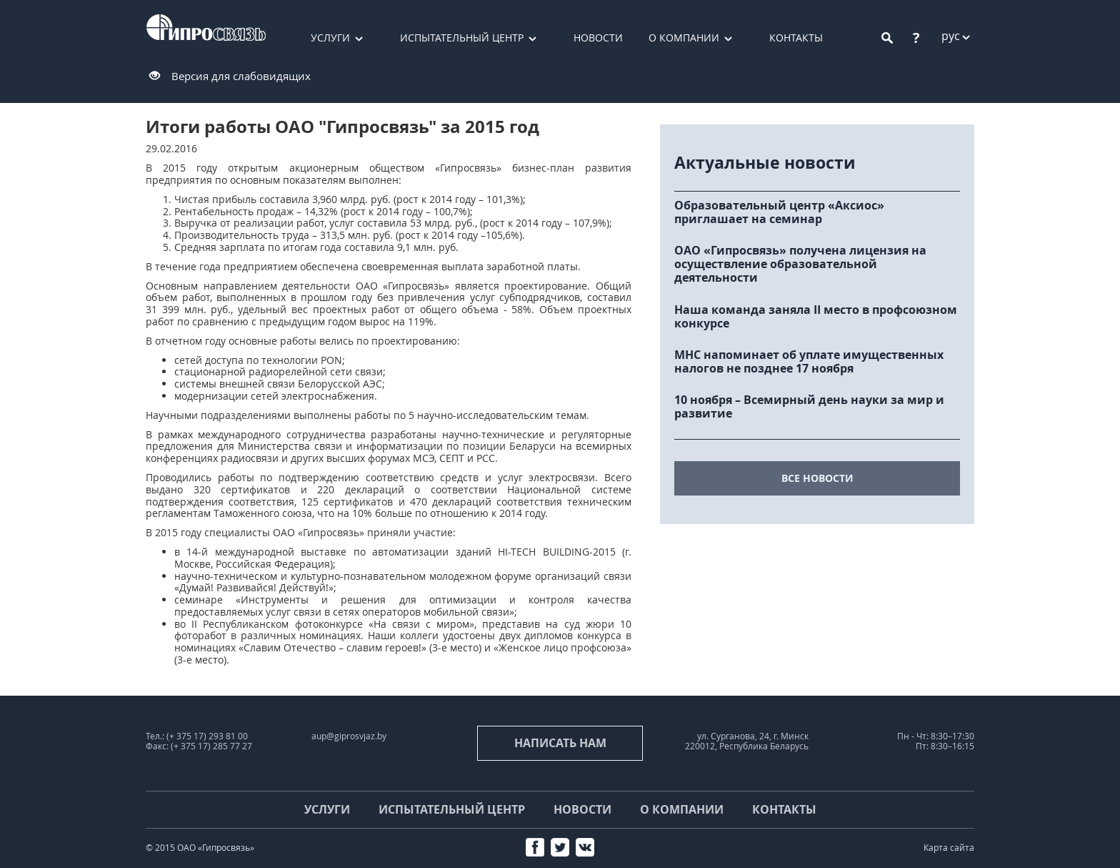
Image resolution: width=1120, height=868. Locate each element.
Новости (598, 37)
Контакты (796, 37)
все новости (817, 478)
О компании (684, 37)
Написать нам (560, 743)
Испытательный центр (462, 37)
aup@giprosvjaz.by (348, 736)
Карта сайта (949, 848)
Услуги (330, 37)
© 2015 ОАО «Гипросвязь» (200, 848)
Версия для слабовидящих (241, 76)
